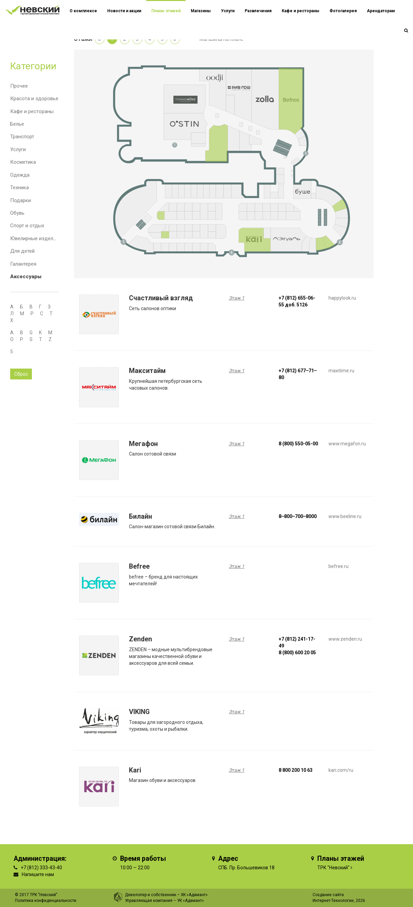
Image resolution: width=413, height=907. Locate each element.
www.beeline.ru (344, 516)
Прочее (19, 86)
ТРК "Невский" (333, 867)
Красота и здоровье (34, 98)
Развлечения (258, 10)
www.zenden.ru (345, 639)
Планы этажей (166, 10)
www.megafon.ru (347, 443)
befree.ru (338, 566)
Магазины (201, 10)
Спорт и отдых (27, 226)
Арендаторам (381, 10)
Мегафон (143, 444)
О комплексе (83, 10)
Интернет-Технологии (333, 900)
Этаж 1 (236, 298)
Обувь (17, 213)
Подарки (20, 200)
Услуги (18, 149)
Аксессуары (25, 276)
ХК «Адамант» (194, 894)
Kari (135, 770)
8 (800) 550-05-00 (298, 443)
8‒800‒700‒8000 (298, 516)
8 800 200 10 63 (296, 770)
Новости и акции (124, 10)
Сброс (21, 374)
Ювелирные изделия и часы (43, 238)
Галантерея (23, 264)
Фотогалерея (343, 10)
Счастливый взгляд (161, 298)
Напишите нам (38, 874)
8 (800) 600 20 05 (297, 652)
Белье (17, 124)
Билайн (140, 516)
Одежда (20, 175)
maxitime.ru (341, 370)
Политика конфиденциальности (45, 900)
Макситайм (147, 371)
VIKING (139, 712)
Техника (19, 187)
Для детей (22, 251)
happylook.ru (342, 298)
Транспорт (22, 137)
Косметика (23, 162)
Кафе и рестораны (32, 111)
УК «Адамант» (190, 900)
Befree (139, 566)
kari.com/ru (340, 770)
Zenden (140, 639)
